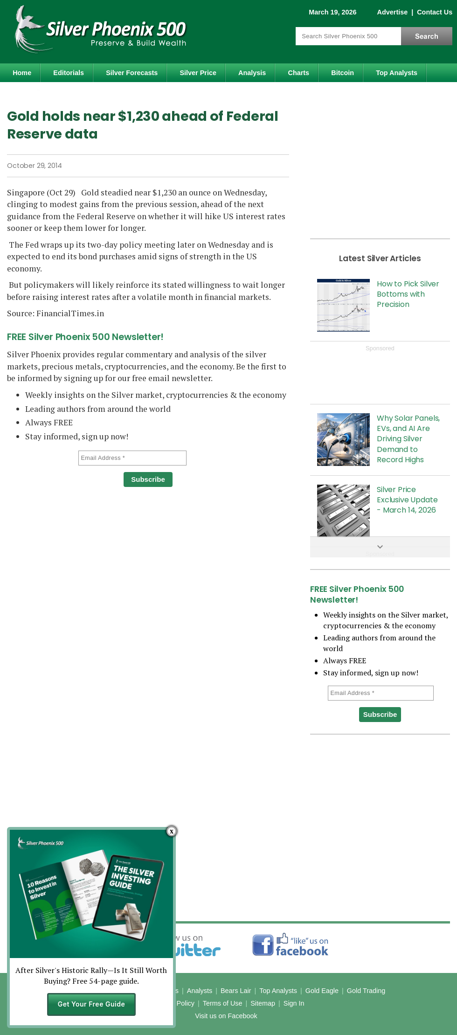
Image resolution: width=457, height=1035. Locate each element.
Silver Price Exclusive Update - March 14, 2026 (407, 500)
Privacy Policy (173, 1003)
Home (22, 72)
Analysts (199, 990)
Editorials (68, 72)
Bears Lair (236, 990)
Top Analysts (396, 72)
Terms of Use (222, 1003)
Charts (299, 72)
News (142, 990)
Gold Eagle (322, 990)
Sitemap (262, 1003)
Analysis (252, 72)
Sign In (294, 1003)
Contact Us (434, 12)
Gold (27, 93)
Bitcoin (342, 72)
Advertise (392, 12)
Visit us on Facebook (226, 1016)
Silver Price (198, 72)
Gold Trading (366, 990)
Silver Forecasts (132, 72)
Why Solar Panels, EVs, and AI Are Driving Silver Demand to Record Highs (408, 439)
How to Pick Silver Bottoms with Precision (408, 294)
